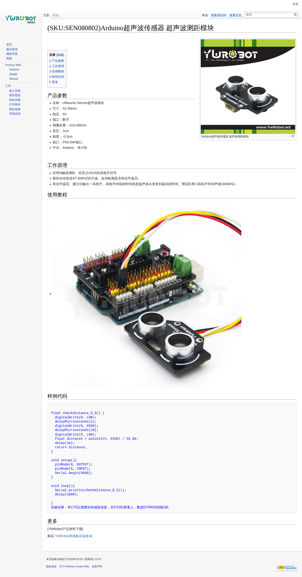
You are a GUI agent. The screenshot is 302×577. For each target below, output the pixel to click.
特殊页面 (15, 100)
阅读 (205, 15)
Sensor (13, 78)
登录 (295, 4)
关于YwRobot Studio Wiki (74, 566)
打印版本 (15, 104)
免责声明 (97, 566)
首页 (9, 44)
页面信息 (15, 113)
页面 (46, 15)
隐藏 (60, 55)
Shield (13, 74)
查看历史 (235, 15)
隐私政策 (51, 566)
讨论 (55, 15)
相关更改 (15, 95)
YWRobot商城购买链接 (72, 536)
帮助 (9, 58)
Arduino (14, 69)
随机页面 (12, 53)
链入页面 (15, 90)
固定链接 (15, 109)
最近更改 (12, 49)
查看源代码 (218, 15)
